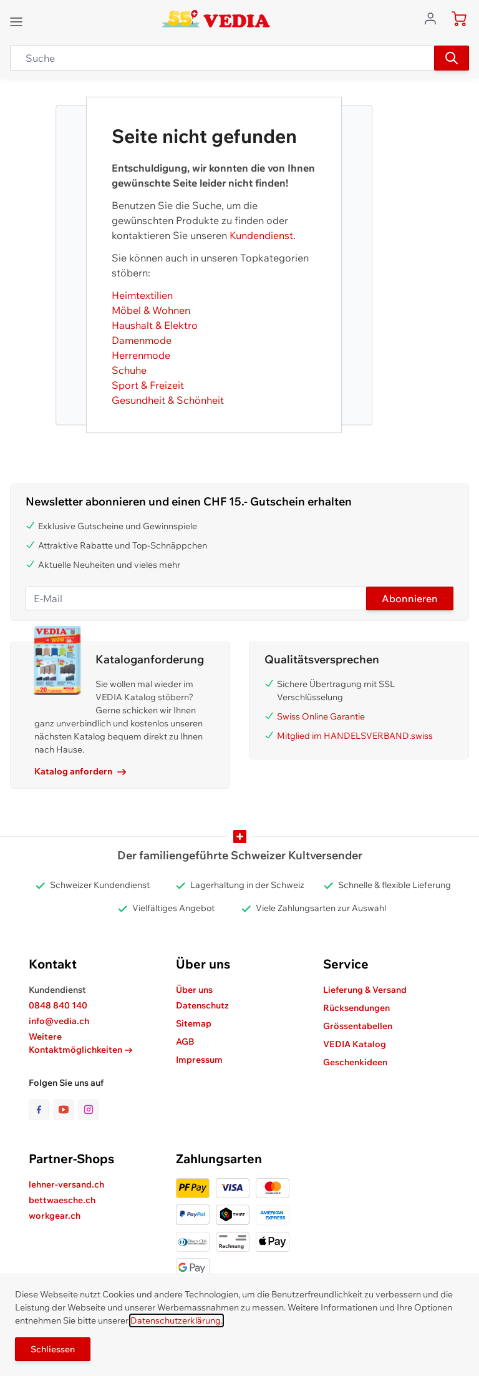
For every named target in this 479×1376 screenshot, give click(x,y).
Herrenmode (141, 355)
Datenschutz (202, 1005)
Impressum (199, 1059)
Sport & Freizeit (148, 385)
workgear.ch (54, 1215)
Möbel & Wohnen (151, 310)
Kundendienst (261, 235)
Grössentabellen (357, 1026)
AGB (185, 1041)
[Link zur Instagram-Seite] (89, 1110)
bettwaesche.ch (62, 1200)
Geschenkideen (355, 1062)
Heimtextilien (142, 295)
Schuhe (129, 370)
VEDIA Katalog (354, 1044)
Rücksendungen (356, 1007)
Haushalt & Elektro (155, 325)
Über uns (194, 989)
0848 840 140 (58, 1005)
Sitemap (193, 1023)
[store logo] (215, 18)
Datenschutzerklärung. (176, 1320)
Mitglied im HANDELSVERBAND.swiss (355, 735)
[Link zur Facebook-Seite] (41, 1110)
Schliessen (53, 1349)
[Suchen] (451, 58)
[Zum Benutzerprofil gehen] (434, 17)
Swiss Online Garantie (321, 716)
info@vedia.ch (59, 1021)
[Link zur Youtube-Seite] (66, 1110)
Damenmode (142, 340)
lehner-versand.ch (66, 1184)
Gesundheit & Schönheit (168, 400)
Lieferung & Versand (365, 989)
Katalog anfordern (80, 771)
